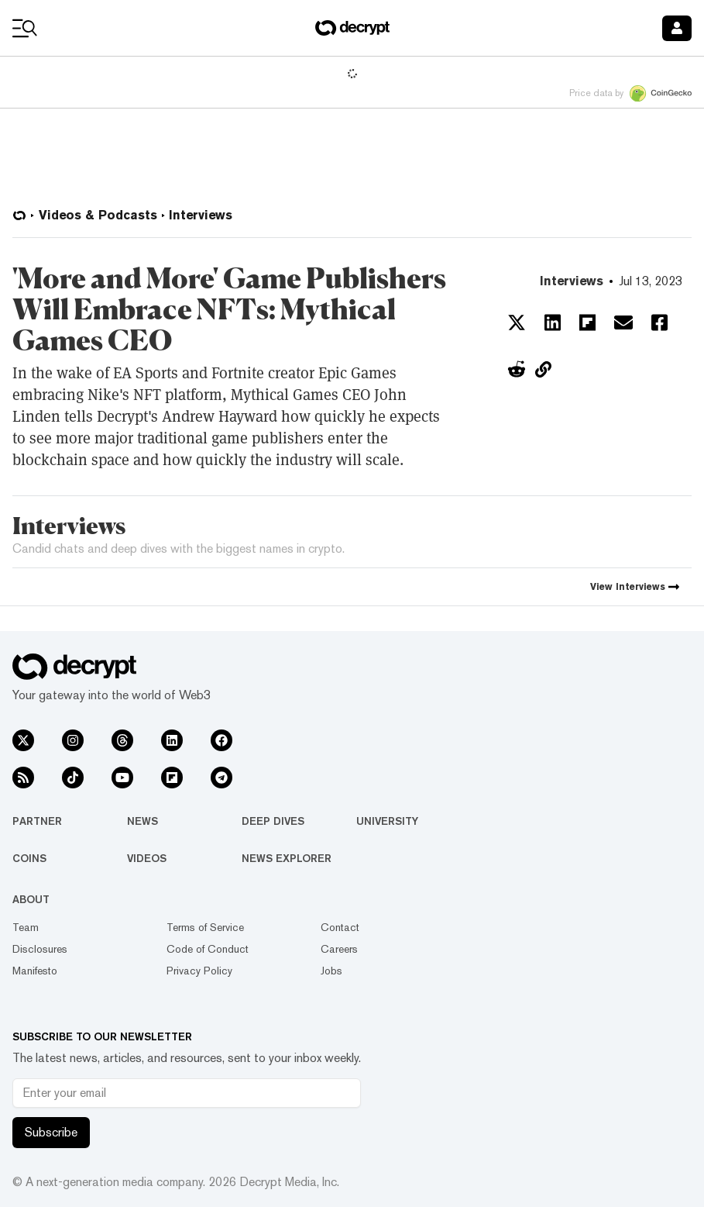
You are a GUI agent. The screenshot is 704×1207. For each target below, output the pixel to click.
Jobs (331, 970)
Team (25, 927)
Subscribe (51, 1132)
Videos (147, 858)
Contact (340, 927)
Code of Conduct (208, 949)
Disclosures (39, 949)
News (142, 821)
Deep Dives (273, 821)
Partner (37, 821)
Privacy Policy (199, 970)
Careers (339, 949)
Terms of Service (205, 927)
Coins (29, 858)
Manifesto (34, 970)
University (387, 821)
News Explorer (286, 858)
